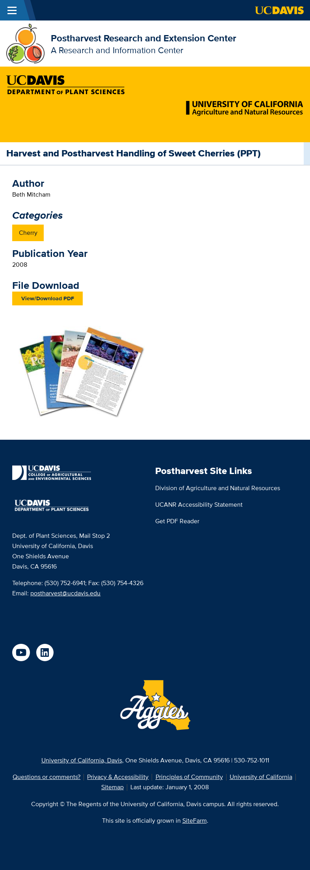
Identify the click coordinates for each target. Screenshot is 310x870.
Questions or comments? (46, 776)
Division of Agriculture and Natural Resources (217, 488)
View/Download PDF (47, 298)
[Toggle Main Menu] (12, 10)
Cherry (28, 232)
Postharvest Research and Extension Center (143, 38)
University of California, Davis (81, 760)
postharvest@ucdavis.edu (65, 593)
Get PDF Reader (177, 521)
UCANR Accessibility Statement (199, 504)
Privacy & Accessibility (118, 776)
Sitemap (112, 787)
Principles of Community (189, 776)
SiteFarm (194, 820)
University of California (261, 776)
